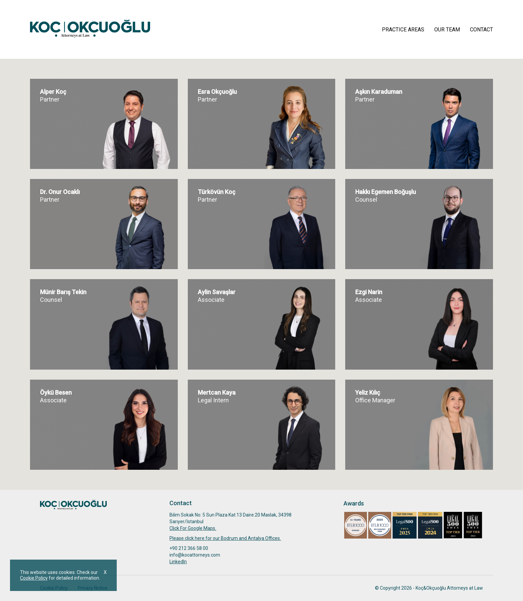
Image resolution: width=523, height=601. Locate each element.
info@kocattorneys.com (194, 555)
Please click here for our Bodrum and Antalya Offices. (225, 538)
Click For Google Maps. (192, 528)
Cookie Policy (34, 578)
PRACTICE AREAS (403, 29)
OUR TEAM (447, 29)
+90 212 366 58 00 (188, 548)
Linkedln (178, 561)
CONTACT (481, 29)
